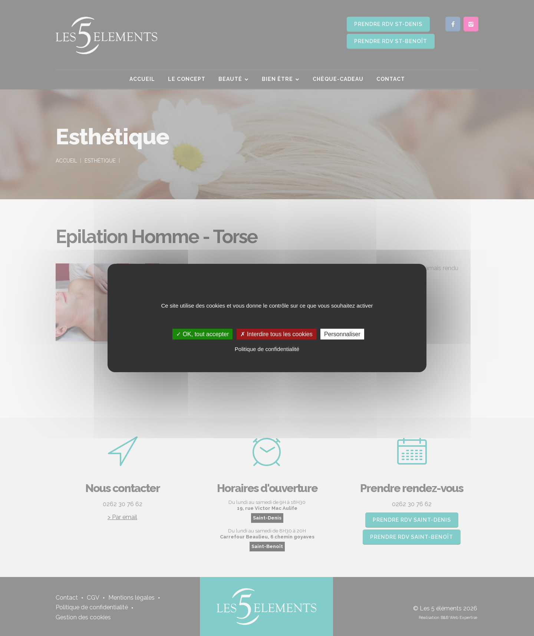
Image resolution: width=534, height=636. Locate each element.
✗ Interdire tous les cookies (276, 334)
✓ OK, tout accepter (202, 334)
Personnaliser (342, 334)
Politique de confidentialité (267, 349)
